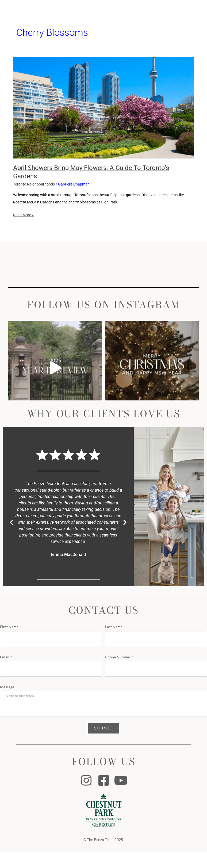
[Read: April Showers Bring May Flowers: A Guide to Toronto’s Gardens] (103, 107)
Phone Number (118, 657)
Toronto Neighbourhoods (34, 184)
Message (7, 687)
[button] (11, 522)
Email (5, 657)
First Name (9, 626)
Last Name (114, 626)
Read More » (23, 214)
